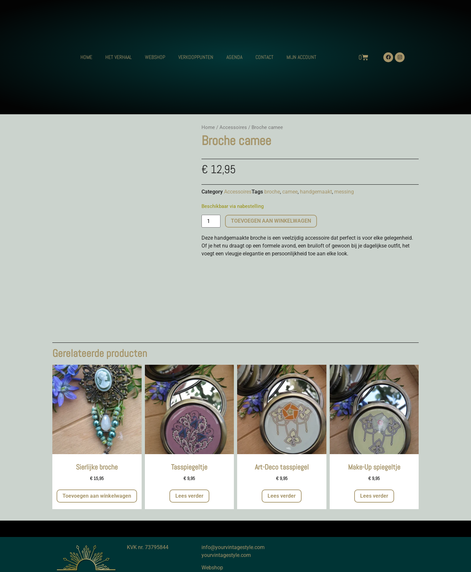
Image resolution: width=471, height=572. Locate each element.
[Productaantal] (210, 221)
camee (290, 192)
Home (208, 127)
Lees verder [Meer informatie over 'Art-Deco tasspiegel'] (282, 496)
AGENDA (234, 57)
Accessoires (233, 127)
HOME (86, 57)
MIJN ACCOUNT (301, 57)
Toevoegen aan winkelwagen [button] (96, 496)
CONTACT (264, 57)
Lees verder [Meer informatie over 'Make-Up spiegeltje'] (374, 496)
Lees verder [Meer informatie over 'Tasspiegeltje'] (189, 496)
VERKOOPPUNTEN (195, 57)
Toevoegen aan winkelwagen (271, 221)
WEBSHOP (155, 57)
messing (344, 192)
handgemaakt (316, 192)
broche (272, 192)
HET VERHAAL (118, 57)
